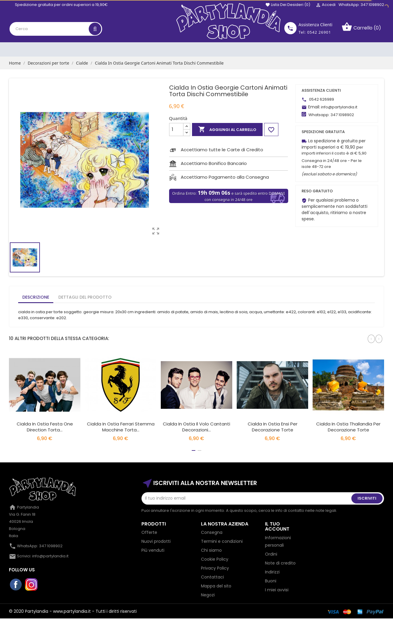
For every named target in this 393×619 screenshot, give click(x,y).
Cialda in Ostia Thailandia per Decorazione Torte (348, 427)
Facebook (16, 584)
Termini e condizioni (222, 541)
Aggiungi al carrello (227, 129)
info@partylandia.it (339, 107)
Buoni (270, 581)
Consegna (211, 532)
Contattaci (212, 577)
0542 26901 (319, 32)
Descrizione (35, 297)
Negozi (208, 595)
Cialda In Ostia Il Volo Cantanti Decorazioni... (196, 427)
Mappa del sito (216, 586)
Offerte (149, 532)
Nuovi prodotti (156, 541)
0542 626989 (321, 99)
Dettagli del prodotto (85, 297)
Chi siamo (211, 550)
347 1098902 (342, 115)
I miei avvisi (276, 590)
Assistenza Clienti (316, 24)
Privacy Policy (215, 568)
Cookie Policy (214, 559)
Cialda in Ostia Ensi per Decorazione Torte (272, 427)
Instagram (31, 584)
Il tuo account (277, 526)
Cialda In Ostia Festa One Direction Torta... (45, 427)
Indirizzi (272, 572)
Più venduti (152, 550)
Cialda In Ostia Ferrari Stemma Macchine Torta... (121, 427)
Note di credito (280, 563)
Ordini (271, 554)
